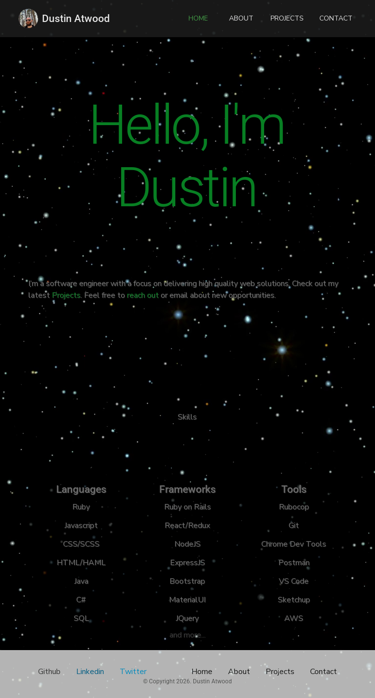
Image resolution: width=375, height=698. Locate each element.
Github (49, 671)
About (239, 671)
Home (201, 671)
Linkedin (90, 671)
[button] (198, 18)
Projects (65, 295)
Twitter (133, 671)
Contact (323, 671)
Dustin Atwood (76, 18)
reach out (143, 295)
